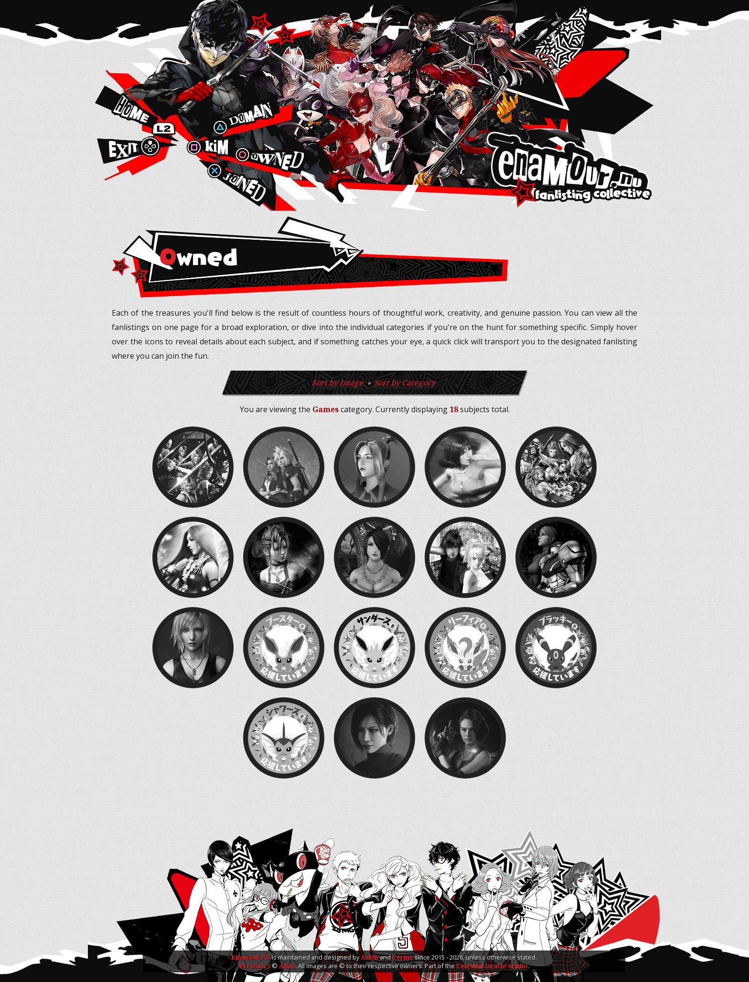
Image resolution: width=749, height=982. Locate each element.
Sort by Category (405, 382)
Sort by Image (338, 382)
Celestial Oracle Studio (492, 965)
